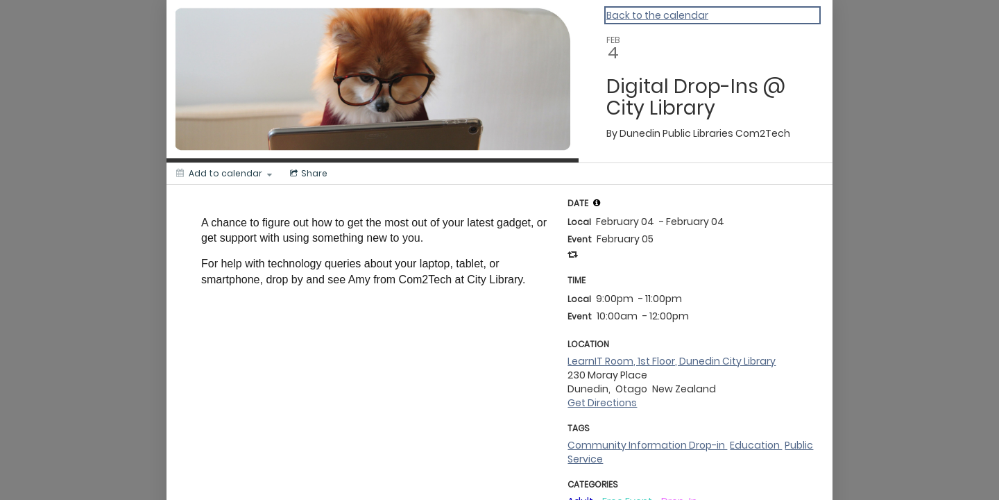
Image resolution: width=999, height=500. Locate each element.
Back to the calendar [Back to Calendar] (657, 15)
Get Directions (602, 403)
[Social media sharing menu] (307, 173)
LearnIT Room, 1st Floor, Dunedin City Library (671, 361)
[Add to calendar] (224, 173)
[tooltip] (596, 203)
